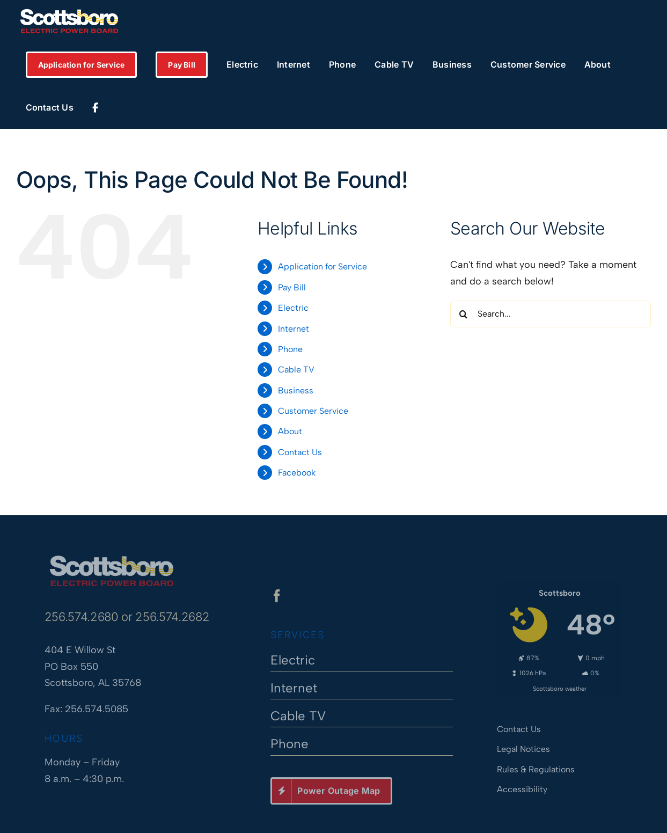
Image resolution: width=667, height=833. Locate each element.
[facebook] (276, 599)
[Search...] (550, 314)
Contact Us (300, 452)
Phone (290, 349)
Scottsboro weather (560, 685)
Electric (293, 308)
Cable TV (296, 369)
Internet (293, 329)
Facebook (297, 472)
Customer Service (313, 411)
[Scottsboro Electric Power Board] (112, 556)
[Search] (463, 314)
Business (295, 390)
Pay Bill (292, 287)
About (290, 431)
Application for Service (322, 266)
